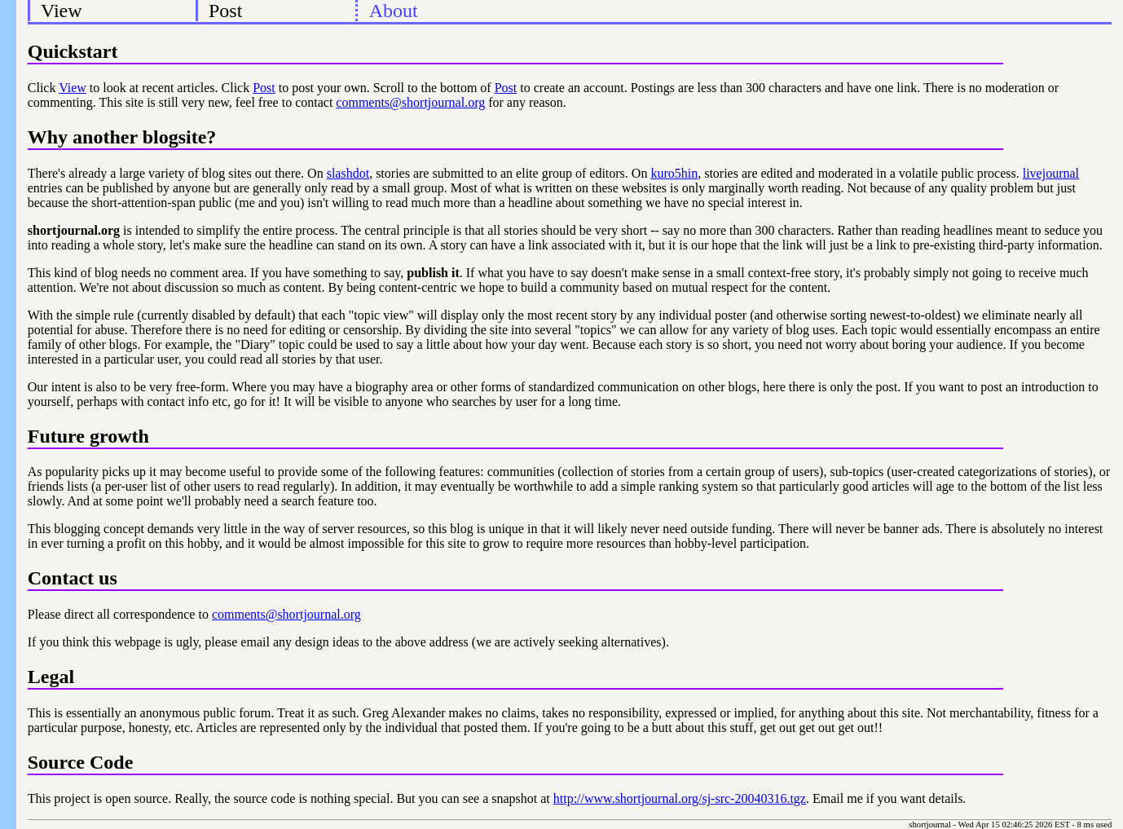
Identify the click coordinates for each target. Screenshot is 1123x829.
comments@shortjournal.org (410, 102)
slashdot (348, 173)
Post (225, 10)
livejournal (1051, 173)
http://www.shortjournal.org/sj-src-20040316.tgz (679, 798)
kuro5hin (674, 173)
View (61, 10)
